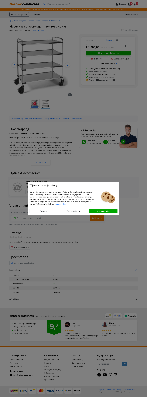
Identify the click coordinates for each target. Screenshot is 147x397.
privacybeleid (61, 204)
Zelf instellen (73, 211)
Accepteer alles (103, 211)
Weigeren (44, 211)
